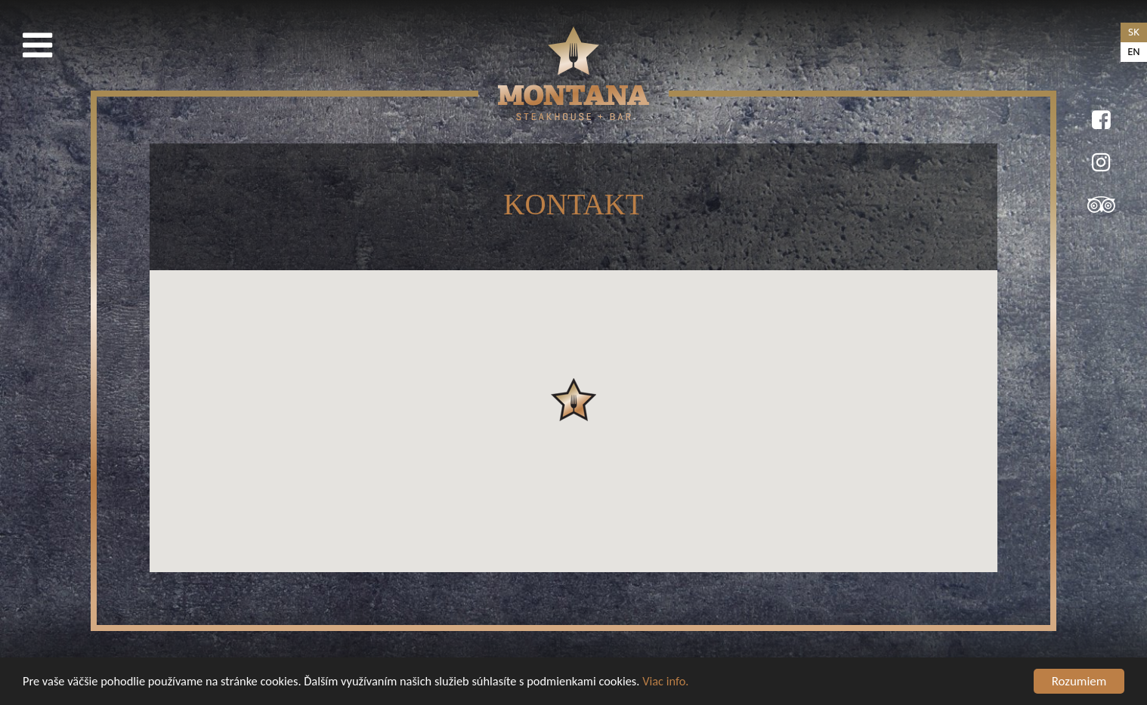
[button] (573, 399)
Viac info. (689, 684)
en (1133, 51)
